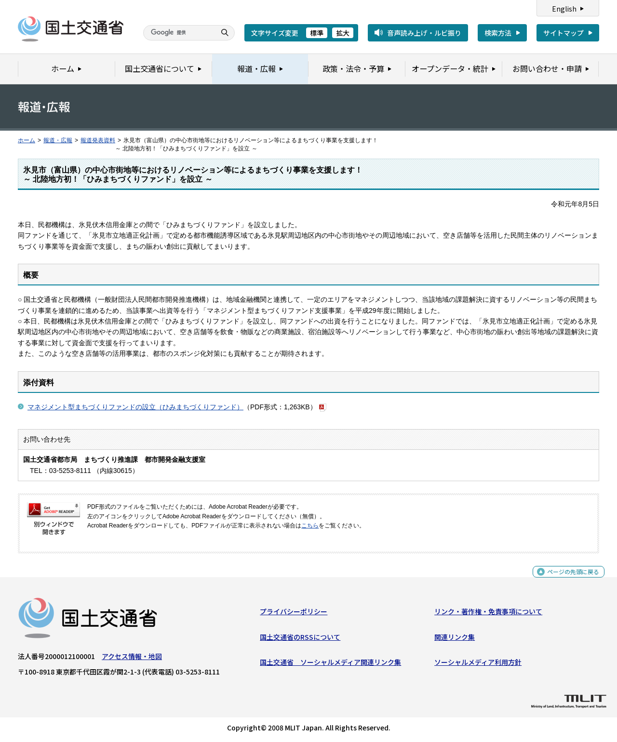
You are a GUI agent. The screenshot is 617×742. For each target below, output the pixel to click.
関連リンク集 (454, 639)
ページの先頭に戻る (569, 579)
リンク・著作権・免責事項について (488, 614)
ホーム (26, 140)
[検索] (178, 33)
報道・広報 (57, 140)
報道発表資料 (97, 140)
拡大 (342, 33)
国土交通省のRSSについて (300, 639)
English (564, 8)
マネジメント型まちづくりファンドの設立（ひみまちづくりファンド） (135, 407)
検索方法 (497, 33)
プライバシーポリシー (293, 614)
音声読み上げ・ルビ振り (424, 33)
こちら (310, 525)
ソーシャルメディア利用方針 (478, 664)
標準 (316, 33)
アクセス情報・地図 (132, 658)
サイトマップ (563, 33)
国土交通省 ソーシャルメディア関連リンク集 (330, 664)
